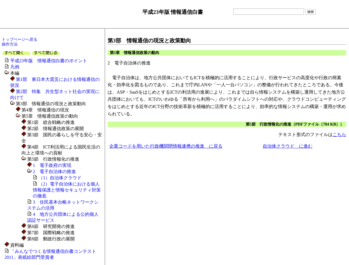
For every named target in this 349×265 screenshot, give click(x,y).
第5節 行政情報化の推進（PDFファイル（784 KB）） (295, 124)
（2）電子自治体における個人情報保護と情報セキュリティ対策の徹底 (67, 190)
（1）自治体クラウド (60, 177)
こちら (339, 134)
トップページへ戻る (19, 39)
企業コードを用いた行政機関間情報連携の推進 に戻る (165, 146)
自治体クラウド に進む (287, 146)
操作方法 (10, 44)
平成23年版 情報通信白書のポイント (48, 60)
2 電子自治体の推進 (54, 171)
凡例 (14, 66)
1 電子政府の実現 (51, 165)
